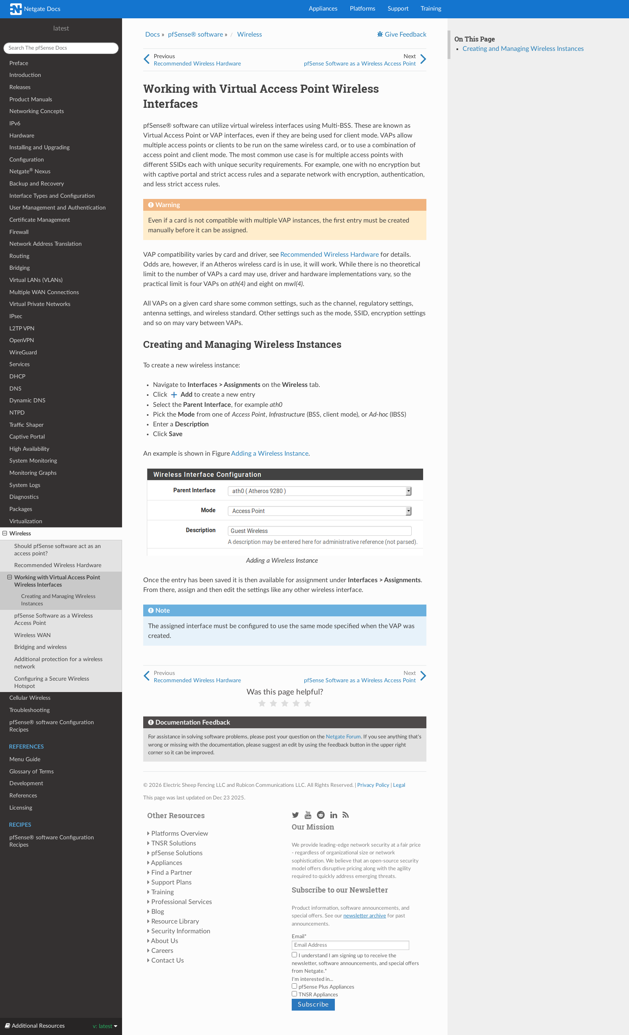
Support (398, 9)
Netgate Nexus (29, 171)
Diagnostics (24, 497)
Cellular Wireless (29, 698)
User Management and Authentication (57, 208)
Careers (162, 951)
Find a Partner (171, 872)
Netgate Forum (343, 736)
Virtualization (25, 521)
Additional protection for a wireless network (58, 663)
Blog (157, 911)
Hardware (21, 136)
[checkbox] (357, 991)
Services (19, 364)
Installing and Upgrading (39, 147)
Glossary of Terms (31, 772)
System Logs (24, 485)
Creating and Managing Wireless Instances (58, 600)
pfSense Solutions (177, 853)
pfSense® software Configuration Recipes (51, 726)
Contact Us (167, 960)
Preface (18, 63)
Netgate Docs (35, 9)
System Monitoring (33, 461)
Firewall (18, 232)
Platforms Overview (179, 833)
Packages (20, 509)
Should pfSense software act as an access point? (57, 550)
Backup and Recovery (36, 184)
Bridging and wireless (40, 647)
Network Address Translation (45, 244)
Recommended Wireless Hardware (57, 565)
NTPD (17, 413)
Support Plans (171, 882)
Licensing (20, 808)
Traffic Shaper (26, 425)
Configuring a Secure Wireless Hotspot (51, 682)
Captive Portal (27, 437)
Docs (152, 34)
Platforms (363, 9)
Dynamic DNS (27, 400)
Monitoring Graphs (33, 473)
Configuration (26, 160)
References (23, 796)
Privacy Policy (373, 785)
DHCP (17, 376)
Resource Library (175, 921)
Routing (19, 256)
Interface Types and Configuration (52, 196)
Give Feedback (404, 34)
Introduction (25, 75)
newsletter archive (364, 915)
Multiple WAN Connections (44, 292)
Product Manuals (30, 99)
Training (431, 9)
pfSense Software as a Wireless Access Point (53, 619)
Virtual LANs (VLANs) (36, 280)
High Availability (29, 449)
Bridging (19, 268)
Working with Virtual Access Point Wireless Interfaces (53, 581)
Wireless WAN (32, 635)
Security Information (180, 931)
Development (26, 783)
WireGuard (23, 352)
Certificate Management (39, 220)
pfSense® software (195, 34)
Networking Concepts (36, 111)
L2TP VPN (22, 328)
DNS (15, 389)
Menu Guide (24, 759)
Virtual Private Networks (39, 304)
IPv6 (14, 123)
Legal (399, 785)
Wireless (16, 533)
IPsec (15, 316)
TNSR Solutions (173, 843)
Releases (20, 87)
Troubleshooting (29, 710)
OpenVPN (21, 340)
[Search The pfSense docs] (61, 48)
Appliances (323, 9)
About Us (164, 941)
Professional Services (181, 902)
